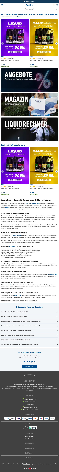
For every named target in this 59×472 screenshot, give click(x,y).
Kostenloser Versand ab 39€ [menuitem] (30, 407)
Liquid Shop (7, 207)
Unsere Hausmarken (29, 439)
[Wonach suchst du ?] (29, 9)
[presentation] (2, 43)
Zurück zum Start (29, 375)
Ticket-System (29, 362)
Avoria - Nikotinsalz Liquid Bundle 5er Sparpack (41, 60)
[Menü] (2, 5)
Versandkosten (26, 464)
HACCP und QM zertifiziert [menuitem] (30, 402)
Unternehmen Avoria (29, 436)
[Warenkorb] (57, 5)
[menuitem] (3, 5)
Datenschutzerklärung (26, 388)
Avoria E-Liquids (17, 295)
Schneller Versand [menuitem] (30, 404)
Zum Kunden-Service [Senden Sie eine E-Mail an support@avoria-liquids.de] (29, 366)
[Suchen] (56, 9)
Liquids (19, 17)
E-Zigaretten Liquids (52, 274)
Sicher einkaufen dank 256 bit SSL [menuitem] (30, 410)
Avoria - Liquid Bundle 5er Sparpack (10, 60)
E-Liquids (26, 203)
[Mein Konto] (54, 5)
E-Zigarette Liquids (34, 203)
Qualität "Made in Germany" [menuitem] (30, 399)
